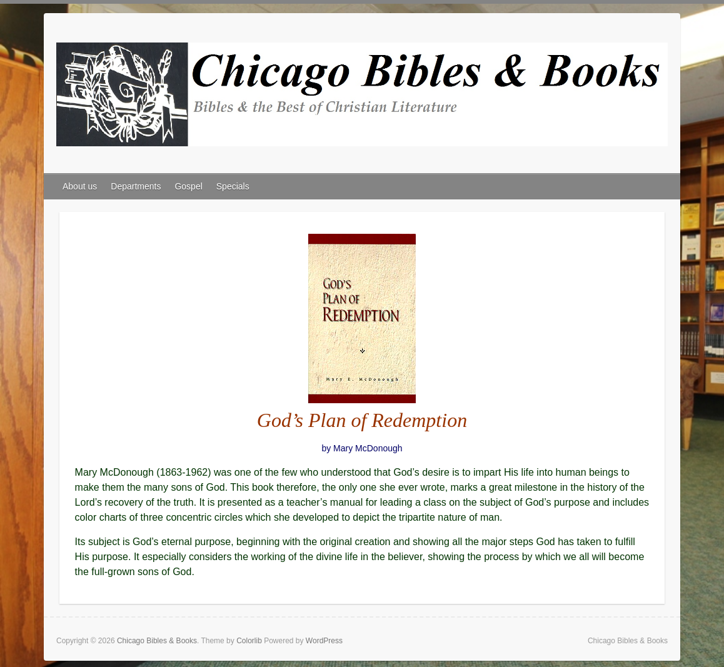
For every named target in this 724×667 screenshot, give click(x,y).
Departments (136, 186)
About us (80, 186)
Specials (232, 186)
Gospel (188, 186)
